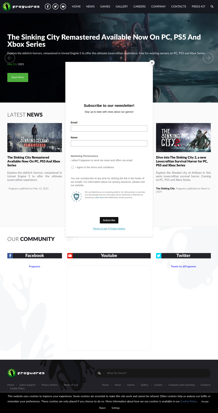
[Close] (152, 62)
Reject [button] (102, 408)
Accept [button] (205, 402)
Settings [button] (116, 408)
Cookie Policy (188, 401)
